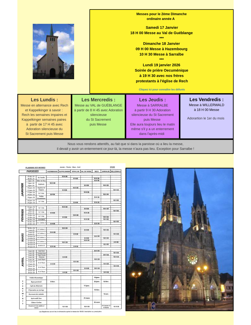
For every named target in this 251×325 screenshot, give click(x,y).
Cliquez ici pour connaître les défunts (162, 89)
